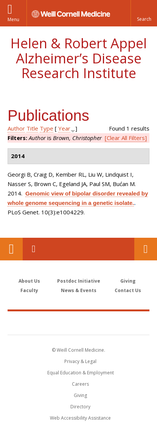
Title (32, 128)
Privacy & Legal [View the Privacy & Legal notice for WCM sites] (80, 361)
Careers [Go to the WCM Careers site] (80, 384)
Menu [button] (13, 19)
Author (16, 128)
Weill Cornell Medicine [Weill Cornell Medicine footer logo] (78, 322)
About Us (29, 281)
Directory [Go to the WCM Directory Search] (80, 406)
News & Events (78, 290)
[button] (144, 13)
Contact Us (145, 249)
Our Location (11, 249)
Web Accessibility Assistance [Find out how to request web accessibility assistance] (80, 418)
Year (64, 128)
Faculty (29, 290)
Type (46, 128)
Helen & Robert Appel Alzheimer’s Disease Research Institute (78, 58)
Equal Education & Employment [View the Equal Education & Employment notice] (80, 372)
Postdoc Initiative (78, 281)
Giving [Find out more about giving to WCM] (80, 395)
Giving (127, 281)
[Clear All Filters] (126, 138)
